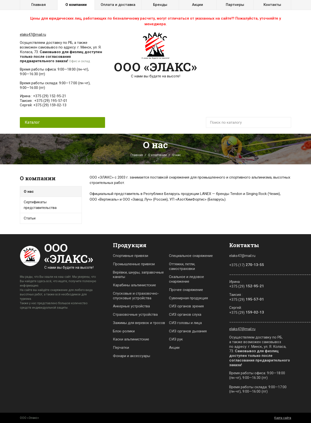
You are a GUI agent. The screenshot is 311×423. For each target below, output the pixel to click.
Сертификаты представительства (40, 205)
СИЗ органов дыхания (188, 331)
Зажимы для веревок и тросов (139, 323)
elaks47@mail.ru (33, 34)
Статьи (30, 218)
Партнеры (235, 4)
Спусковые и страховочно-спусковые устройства (136, 295)
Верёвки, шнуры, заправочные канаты (138, 274)
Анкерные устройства (131, 306)
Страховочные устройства (135, 314)
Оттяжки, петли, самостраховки (182, 266)
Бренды (160, 4)
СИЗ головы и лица (185, 323)
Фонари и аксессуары (131, 356)
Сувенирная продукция (188, 298)
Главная (38, 4)
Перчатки (121, 347)
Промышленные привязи (134, 264)
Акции (197, 4)
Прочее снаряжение (186, 290)
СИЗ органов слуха (185, 314)
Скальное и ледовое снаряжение (186, 279)
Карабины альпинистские (134, 285)
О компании (76, 4)
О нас (29, 191)
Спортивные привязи (130, 256)
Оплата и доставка (118, 4)
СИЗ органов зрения (186, 306)
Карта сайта (282, 418)
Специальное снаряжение (191, 256)
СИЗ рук (176, 339)
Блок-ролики (124, 331)
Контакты (272, 4)
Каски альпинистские (131, 339)
